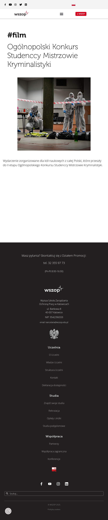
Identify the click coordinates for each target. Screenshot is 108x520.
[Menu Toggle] (73, 4)
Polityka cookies (54, 509)
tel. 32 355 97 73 (54, 263)
